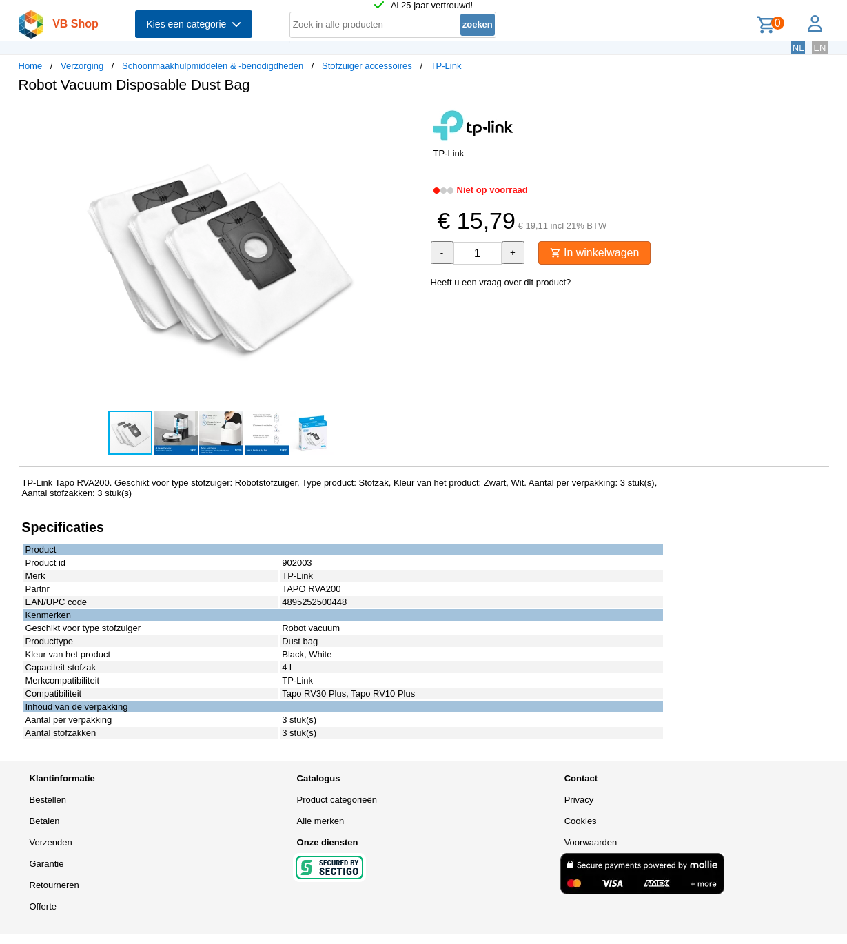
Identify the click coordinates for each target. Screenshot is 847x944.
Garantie (47, 864)
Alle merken (321, 821)
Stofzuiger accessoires (367, 66)
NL (798, 48)
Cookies (580, 821)
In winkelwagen (595, 252)
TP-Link (446, 66)
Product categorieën (337, 799)
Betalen (45, 821)
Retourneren (54, 885)
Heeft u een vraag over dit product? (501, 282)
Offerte (43, 906)
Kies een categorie (193, 24)
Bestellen (48, 799)
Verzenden (51, 842)
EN (819, 48)
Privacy (579, 799)
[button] (411, 118)
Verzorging (82, 66)
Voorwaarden (591, 842)
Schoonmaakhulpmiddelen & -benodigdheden (212, 66)
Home (31, 66)
